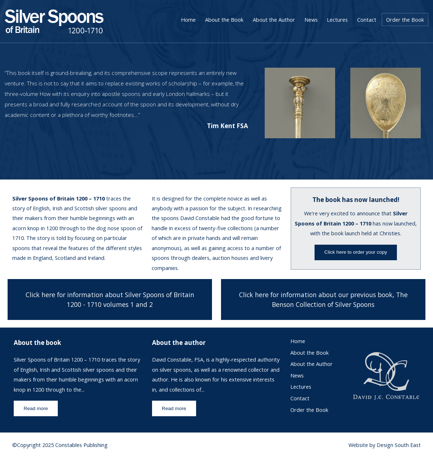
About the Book (224, 19)
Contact (366, 19)
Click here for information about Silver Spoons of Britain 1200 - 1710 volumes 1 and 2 (110, 299)
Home (188, 19)
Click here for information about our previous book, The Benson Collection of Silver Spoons (323, 299)
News (311, 19)
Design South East (399, 445)
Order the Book (405, 19)
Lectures (337, 19)
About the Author (274, 19)
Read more (35, 408)
